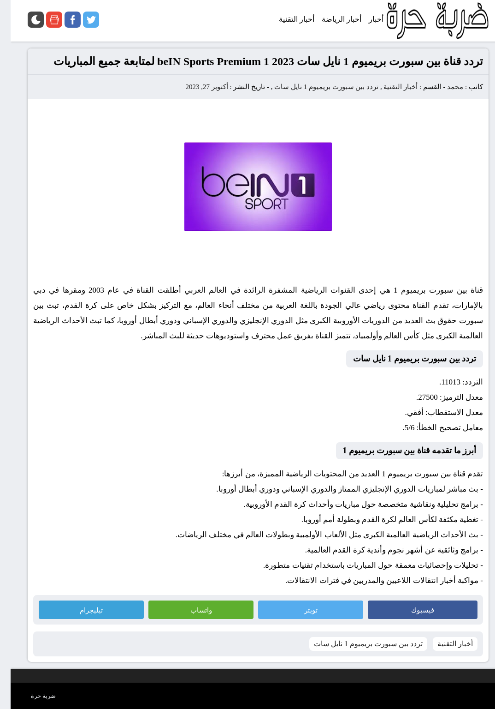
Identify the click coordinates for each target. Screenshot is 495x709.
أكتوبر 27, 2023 (196, 86)
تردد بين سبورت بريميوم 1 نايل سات (316, 86)
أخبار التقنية (390, 86)
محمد (444, 86)
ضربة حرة (32, 695)
